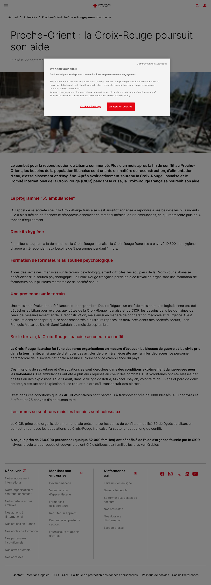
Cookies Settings (90, 106)
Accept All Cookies (120, 106)
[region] (107, 87)
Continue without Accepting (152, 63)
